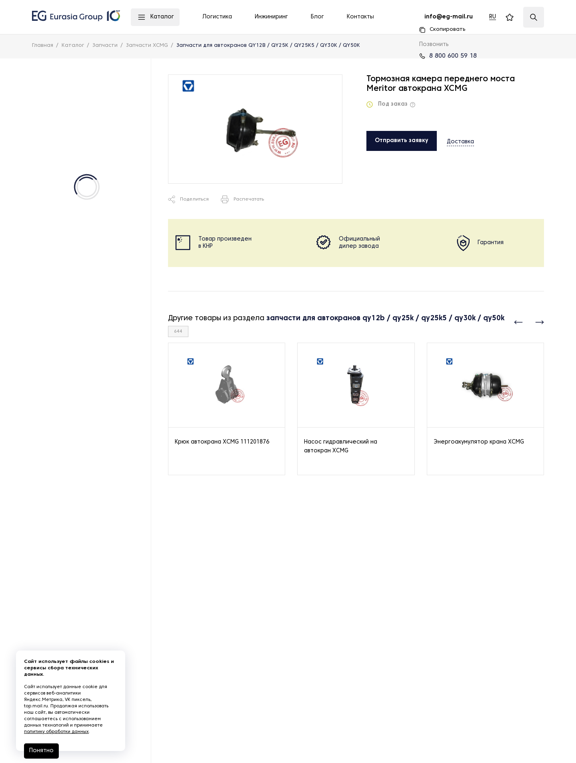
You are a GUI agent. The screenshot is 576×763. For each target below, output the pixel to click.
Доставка (460, 140)
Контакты (360, 17)
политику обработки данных (56, 732)
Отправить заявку (401, 140)
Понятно (41, 750)
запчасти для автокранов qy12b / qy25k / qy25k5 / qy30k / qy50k (385, 318)
